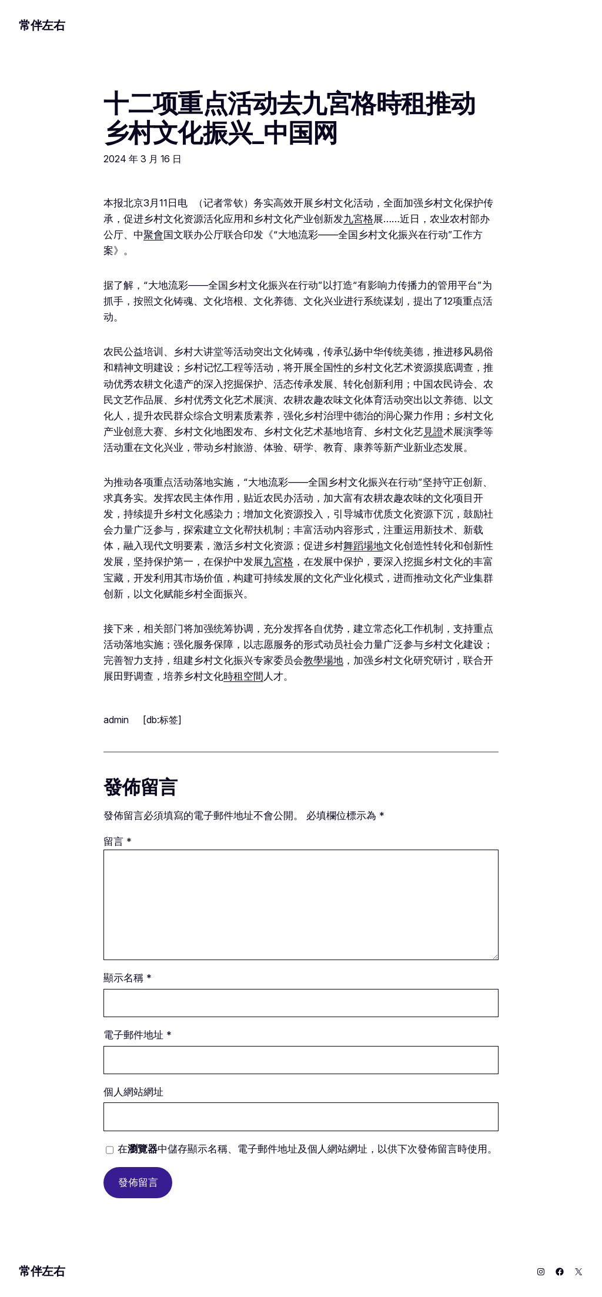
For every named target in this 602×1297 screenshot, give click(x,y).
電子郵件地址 (137, 1035)
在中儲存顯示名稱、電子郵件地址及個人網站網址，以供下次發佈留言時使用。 (307, 1149)
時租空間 (243, 676)
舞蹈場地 (363, 545)
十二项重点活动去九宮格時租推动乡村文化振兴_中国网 (289, 118)
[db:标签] (162, 720)
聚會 (153, 234)
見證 (433, 431)
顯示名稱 (127, 978)
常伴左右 (42, 25)
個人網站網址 (133, 1092)
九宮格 (358, 219)
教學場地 (323, 660)
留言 (117, 841)
